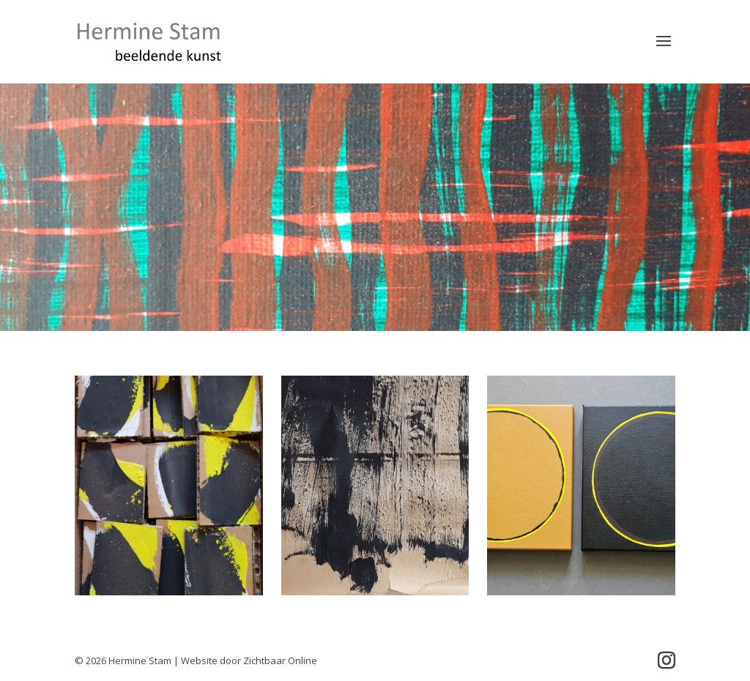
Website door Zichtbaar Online (249, 660)
